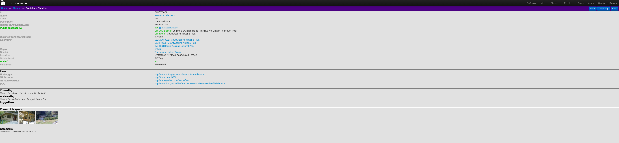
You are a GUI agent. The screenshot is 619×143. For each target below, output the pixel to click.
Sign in (601, 3)
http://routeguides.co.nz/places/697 (172, 80)
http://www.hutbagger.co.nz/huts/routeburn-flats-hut (180, 74)
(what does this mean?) (170, 28)
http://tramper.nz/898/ (165, 77)
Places (555, 3)
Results (568, 3)
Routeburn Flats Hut (165, 15)
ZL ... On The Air (19, 3)
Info (543, 3)
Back (614, 8)
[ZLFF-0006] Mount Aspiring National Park (175, 43)
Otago (158, 49)
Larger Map (603, 8)
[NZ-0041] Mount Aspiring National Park (174, 46)
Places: (16, 8)
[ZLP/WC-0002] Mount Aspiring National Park (177, 40)
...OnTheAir (530, 3)
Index (592, 8)
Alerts (591, 3)
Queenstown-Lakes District (168, 52)
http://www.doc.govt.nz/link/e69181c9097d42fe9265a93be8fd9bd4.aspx (190, 83)
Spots (580, 3)
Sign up (613, 3)
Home (4, 8)
